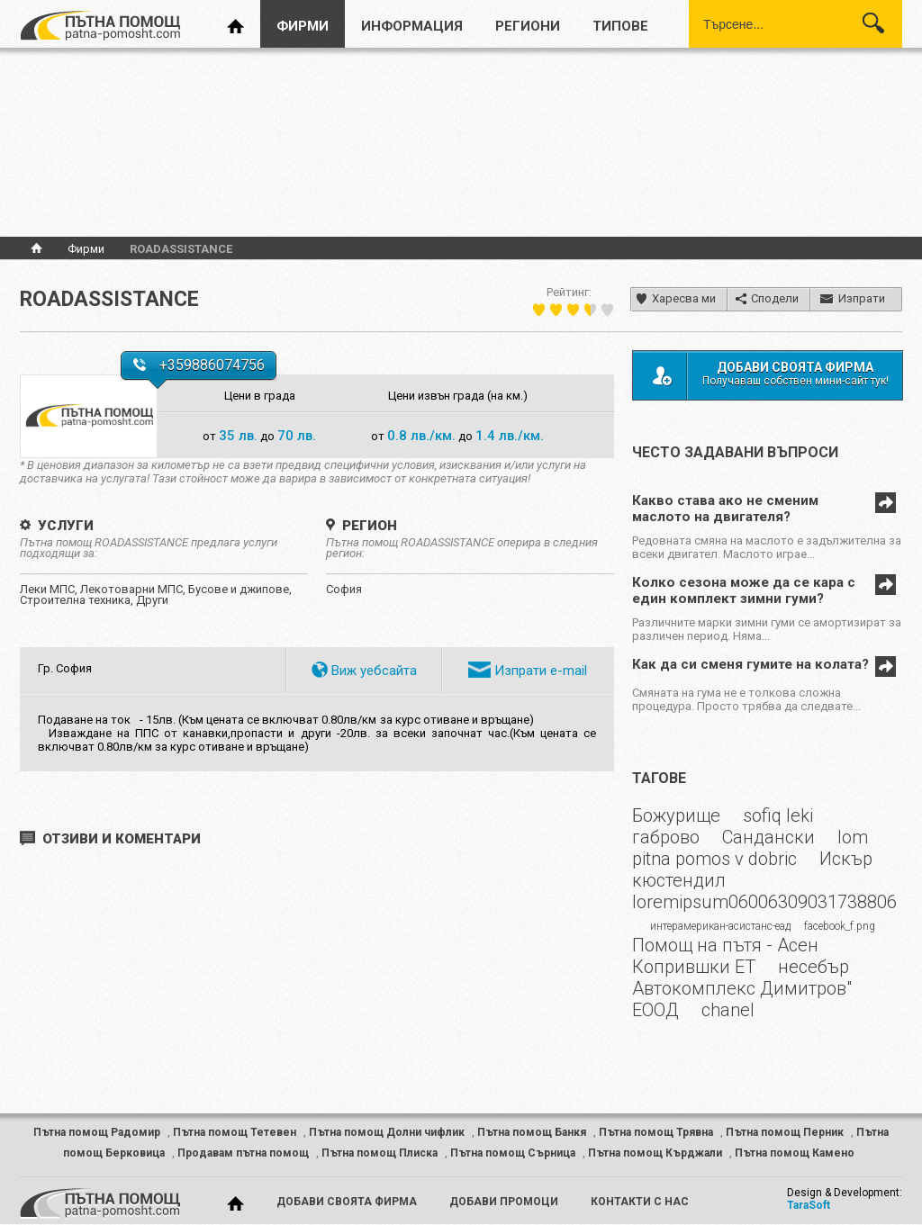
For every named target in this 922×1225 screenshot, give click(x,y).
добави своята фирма (346, 1201)
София (344, 589)
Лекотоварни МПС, (134, 589)
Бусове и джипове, (240, 589)
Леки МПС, (50, 589)
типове (620, 26)
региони (527, 26)
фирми (302, 26)
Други (152, 600)
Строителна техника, (78, 600)
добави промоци (503, 1201)
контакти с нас (640, 1201)
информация (412, 26)
